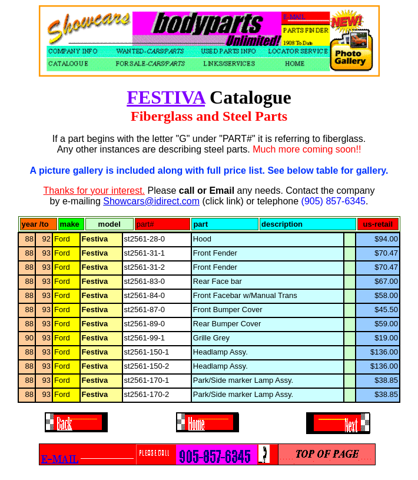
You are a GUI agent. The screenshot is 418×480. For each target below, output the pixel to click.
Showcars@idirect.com (151, 201)
